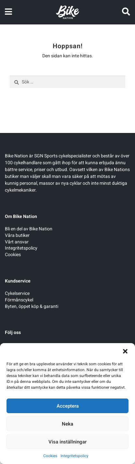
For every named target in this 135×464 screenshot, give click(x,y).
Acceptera (68, 406)
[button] (125, 351)
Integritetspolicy (74, 456)
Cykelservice (17, 293)
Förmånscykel (19, 300)
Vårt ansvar (17, 242)
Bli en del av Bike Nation (28, 228)
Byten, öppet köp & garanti (31, 306)
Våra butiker (17, 235)
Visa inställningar (67, 441)
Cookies (50, 456)
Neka (67, 424)
